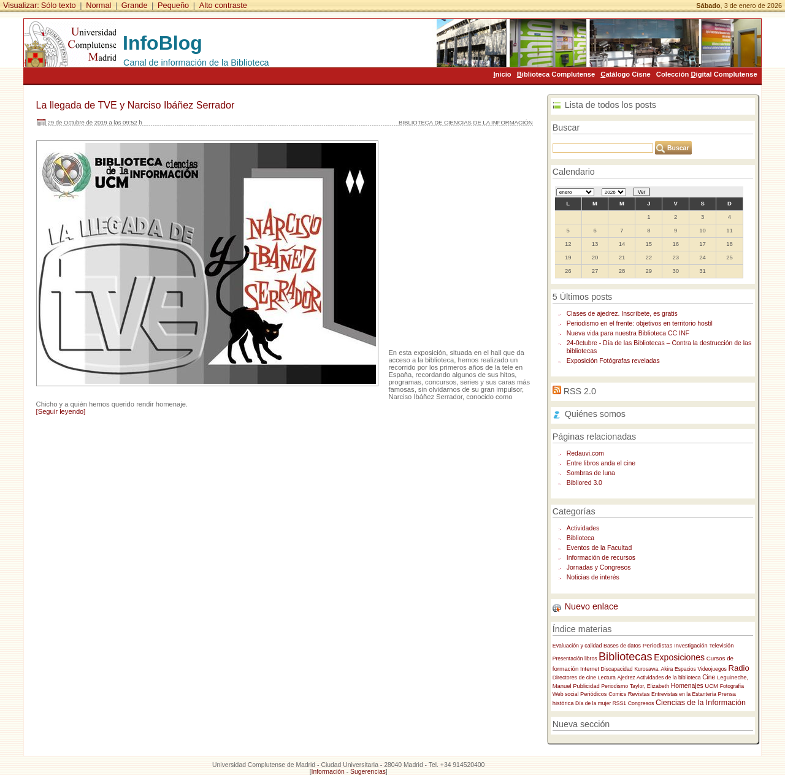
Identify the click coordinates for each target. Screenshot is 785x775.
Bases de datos (622, 646)
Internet (589, 669)
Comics (617, 694)
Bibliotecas (625, 657)
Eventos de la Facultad (599, 547)
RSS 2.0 (580, 391)
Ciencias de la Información (701, 702)
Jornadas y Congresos (599, 567)
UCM (711, 685)
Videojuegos (712, 669)
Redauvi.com (585, 453)
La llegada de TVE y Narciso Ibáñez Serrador (135, 104)
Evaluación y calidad (577, 646)
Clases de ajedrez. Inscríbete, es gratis (622, 313)
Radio (739, 668)
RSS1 (619, 703)
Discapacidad (617, 669)
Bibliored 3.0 (584, 482)
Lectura (607, 677)
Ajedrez (626, 677)
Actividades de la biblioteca (668, 677)
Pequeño (173, 5)
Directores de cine (574, 677)
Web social (566, 694)
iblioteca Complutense (556, 74)
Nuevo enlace (591, 606)
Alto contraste (223, 5)
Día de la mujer (593, 703)
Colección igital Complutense (706, 74)
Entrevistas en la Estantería (683, 694)
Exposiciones (679, 657)
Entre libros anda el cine (601, 463)
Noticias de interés (593, 577)
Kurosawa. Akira (653, 669)
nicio (502, 74)
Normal (98, 5)
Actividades (583, 528)
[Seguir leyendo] (61, 411)
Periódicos (593, 694)
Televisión (721, 646)
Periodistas (658, 645)
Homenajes (687, 685)
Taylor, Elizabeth (649, 686)
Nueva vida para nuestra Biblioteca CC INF (628, 333)
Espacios (685, 669)
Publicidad (586, 685)
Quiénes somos (595, 414)
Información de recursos (601, 557)
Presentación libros (575, 658)
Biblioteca (580, 538)
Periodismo (614, 686)
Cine (708, 677)
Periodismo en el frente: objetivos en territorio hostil (640, 323)
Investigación (690, 646)
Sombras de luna (591, 473)
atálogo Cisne (625, 74)
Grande (134, 5)
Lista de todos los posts (610, 105)
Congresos (641, 703)
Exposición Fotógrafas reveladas (613, 360)
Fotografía (732, 686)
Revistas (639, 694)
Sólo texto (58, 5)
